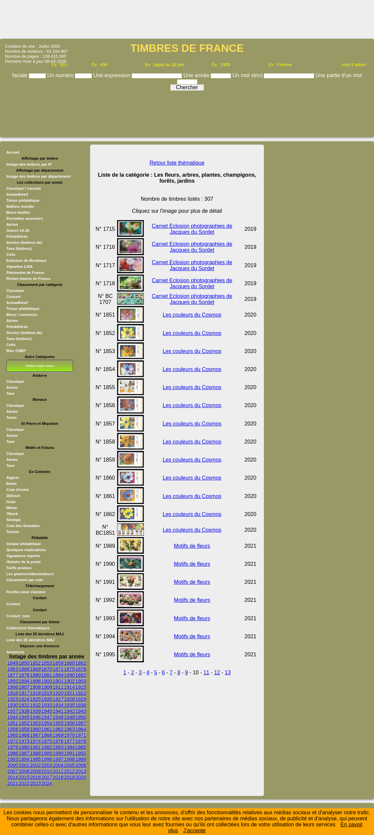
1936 (80, 705)
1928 (69, 699)
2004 (58, 765)
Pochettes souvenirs (24, 218)
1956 (69, 723)
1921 (69, 693)
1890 (69, 675)
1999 (80, 759)
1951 (12, 723)
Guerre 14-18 (17, 230)
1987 (24, 753)
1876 (80, 669)
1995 (35, 759)
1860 (69, 663)
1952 (24, 723)
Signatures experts (23, 556)
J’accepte (194, 830)
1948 (58, 717)
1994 (24, 759)
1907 (24, 687)
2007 (12, 771)
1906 (12, 687)
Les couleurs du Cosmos (192, 315)
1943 (80, 711)
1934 (58, 705)
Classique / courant (23, 188)
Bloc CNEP (16, 351)
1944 (12, 717)
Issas (11, 502)
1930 (12, 705)
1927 (58, 699)
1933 (46, 705)
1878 (24, 675)
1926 (46, 699)
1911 (58, 687)
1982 (46, 747)
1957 (80, 723)
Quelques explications (26, 550)
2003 (46, 765)
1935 (69, 705)
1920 (58, 693)
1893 (12, 681)
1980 (24, 747)
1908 (35, 687)
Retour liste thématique (177, 163)
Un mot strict (248, 75)
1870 (46, 669)
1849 (12, 663)
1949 (69, 717)
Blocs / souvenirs (21, 315)
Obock (12, 514)
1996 (46, 759)
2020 (80, 777)
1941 (58, 711)
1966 (24, 735)
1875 (69, 669)
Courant (13, 297)
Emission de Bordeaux (26, 261)
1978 (80, 741)
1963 (69, 729)
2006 (80, 765)
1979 (12, 747)
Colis (10, 255)
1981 (35, 747)
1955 (58, 723)
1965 (12, 735)
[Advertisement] (187, 19)
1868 (24, 669)
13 (228, 672)
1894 (24, 681)
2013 (80, 771)
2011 (58, 771)
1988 (35, 753)
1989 (46, 753)
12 (217, 672)
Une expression (112, 75)
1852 (35, 663)
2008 (24, 771)
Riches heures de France (28, 279)
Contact (13, 604)
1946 (35, 717)
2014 (12, 777)
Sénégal (13, 520)
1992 (80, 753)
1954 (46, 723)
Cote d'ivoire (17, 490)
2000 (12, 765)
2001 (24, 765)
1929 (80, 699)
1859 (58, 663)
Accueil (13, 152)
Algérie (12, 478)
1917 (24, 693)
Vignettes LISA (19, 267)
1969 (58, 735)
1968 (46, 735)
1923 (12, 699)
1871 (58, 669)
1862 (80, 663)
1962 (58, 729)
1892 (80, 675)
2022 (24, 783)
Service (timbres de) (24, 242)
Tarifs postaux (19, 568)
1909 (46, 687)
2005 (69, 765)
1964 (80, 729)
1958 (12, 729)
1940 (46, 711)
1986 (12, 753)
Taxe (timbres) (19, 248)
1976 (58, 741)
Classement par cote (24, 580)
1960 (35, 729)
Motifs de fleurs (192, 546)
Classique (15, 291)
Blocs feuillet (18, 212)
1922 (80, 693)
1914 (69, 687)
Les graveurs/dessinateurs (30, 574)
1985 (80, 747)
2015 (24, 777)
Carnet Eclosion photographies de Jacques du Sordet (192, 229)
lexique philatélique (23, 544)
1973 (24, 741)
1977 (69, 741)
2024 (46, 783)
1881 (46, 675)
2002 (35, 765)
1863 (12, 669)
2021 (12, 783)
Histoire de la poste (23, 562)
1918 (35, 693)
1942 (69, 711)
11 (207, 672)
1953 (35, 723)
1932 (35, 705)
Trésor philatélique (22, 200)
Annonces (15, 652)
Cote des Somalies (22, 526)
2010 (46, 771)
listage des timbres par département (38, 176)
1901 (58, 681)
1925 (35, 699)
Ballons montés (20, 206)
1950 (80, 717)
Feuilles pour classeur (26, 592)
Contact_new (18, 616)
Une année (197, 75)
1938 (24, 711)
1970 (69, 735)
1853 (46, 663)
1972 (12, 741)
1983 (58, 747)
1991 (69, 753)
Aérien (12, 224)
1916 (12, 693)
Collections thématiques (27, 628)
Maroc (11, 508)
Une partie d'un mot (339, 75)
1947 (46, 717)
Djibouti (13, 496)
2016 (35, 777)
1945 (24, 717)
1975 (46, 741)
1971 (80, 735)
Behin (11, 484)
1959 (24, 729)
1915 (80, 687)
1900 (46, 681)
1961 (46, 729)
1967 (35, 735)
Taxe (10, 393)
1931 (24, 705)
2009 (35, 771)
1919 (46, 693)
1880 (35, 675)
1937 (12, 711)
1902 (69, 681)
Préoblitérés (17, 236)
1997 (58, 759)
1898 (35, 681)
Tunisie (12, 532)
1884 (58, 675)
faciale (20, 75)
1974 (35, 741)
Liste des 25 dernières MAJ (30, 640)
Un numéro (61, 75)
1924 (24, 699)
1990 (58, 753)
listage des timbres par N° (29, 164)
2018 (58, 777)
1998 (69, 759)
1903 (80, 681)
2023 (35, 783)
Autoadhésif (17, 194)
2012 (69, 771)
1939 (35, 711)
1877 (12, 675)
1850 (24, 663)
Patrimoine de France (25, 273)
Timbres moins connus (39, 365)
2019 (69, 777)
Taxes (11, 417)
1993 (12, 759)
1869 (35, 669)
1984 (69, 747)
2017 (46, 777)
